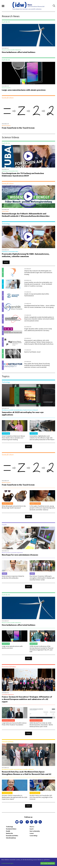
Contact (32, 833)
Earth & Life (9, 833)
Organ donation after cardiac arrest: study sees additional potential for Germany (38, 329)
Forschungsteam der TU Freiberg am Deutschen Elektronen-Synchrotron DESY (23, 174)
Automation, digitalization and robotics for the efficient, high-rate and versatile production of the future (42, 437)
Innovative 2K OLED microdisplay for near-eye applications (23, 413)
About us (32, 826)
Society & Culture (11, 829)
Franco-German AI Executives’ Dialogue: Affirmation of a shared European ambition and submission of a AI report (27, 699)
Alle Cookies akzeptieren (47, 863)
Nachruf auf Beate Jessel (32, 352)
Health (8, 831)
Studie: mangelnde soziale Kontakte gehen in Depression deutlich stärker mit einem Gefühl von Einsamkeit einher (39, 319)
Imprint (31, 829)
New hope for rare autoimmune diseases (20, 554)
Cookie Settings (33, 835)
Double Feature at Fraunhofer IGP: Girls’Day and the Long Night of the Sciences (41, 797)
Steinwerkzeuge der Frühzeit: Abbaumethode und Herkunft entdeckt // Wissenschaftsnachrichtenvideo (26, 214)
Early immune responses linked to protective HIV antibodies (13, 577)
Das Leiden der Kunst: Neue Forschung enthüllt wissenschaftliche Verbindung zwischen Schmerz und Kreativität (37, 365)
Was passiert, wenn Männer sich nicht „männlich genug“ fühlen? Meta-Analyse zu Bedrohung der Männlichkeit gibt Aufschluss (38, 342)
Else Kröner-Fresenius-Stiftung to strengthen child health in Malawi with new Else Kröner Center (42, 578)
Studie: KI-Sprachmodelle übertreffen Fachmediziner (36, 295)
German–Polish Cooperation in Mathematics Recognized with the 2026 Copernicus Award (14, 797)
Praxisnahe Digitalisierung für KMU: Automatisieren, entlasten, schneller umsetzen (26, 255)
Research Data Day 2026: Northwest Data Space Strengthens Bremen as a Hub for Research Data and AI (26, 773)
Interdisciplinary (11, 838)
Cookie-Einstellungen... (7, 863)
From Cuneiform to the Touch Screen (18, 127)
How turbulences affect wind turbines (18, 52)
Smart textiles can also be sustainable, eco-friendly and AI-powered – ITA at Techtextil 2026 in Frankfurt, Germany (38, 284)
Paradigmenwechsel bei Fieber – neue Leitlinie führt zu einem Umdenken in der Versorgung (39, 306)
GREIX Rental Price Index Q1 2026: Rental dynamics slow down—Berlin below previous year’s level (41, 724)
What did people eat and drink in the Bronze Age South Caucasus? (14, 507)
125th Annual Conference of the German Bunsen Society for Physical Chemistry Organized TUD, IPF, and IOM (41, 649)
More (6, 262)
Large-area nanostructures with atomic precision (24, 90)
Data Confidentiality (35, 831)
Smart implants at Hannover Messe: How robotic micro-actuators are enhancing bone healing (13, 437)
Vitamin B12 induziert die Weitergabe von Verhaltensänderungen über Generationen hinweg (38, 272)
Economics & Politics (12, 836)
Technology (9, 827)
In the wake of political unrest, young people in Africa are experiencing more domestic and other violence (42, 507)
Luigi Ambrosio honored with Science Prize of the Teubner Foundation (14, 724)
